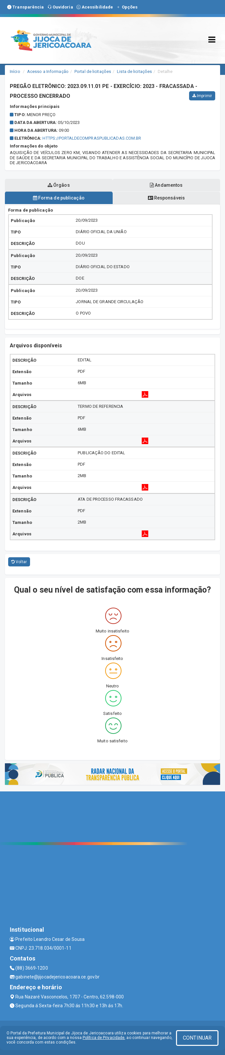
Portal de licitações (92, 71)
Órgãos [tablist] (59, 185)
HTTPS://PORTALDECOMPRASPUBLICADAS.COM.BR (91, 138)
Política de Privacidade (103, 1037)
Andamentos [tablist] (166, 185)
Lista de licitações (134, 71)
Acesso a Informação (48, 71)
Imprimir (202, 96)
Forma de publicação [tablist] (59, 197)
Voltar (19, 562)
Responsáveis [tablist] (166, 197)
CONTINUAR (197, 1038)
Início (15, 71)
